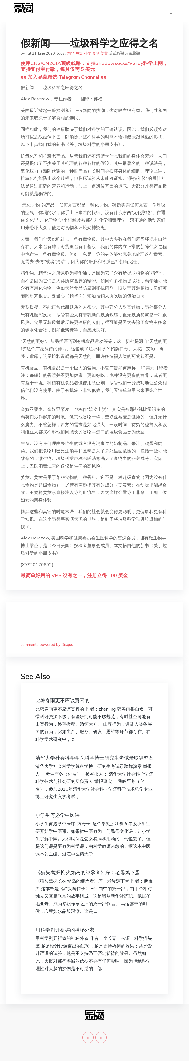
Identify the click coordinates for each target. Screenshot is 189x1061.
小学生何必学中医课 (57, 815)
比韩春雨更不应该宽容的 (62, 700)
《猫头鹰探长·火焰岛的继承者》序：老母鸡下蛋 (87, 872)
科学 (87, 53)
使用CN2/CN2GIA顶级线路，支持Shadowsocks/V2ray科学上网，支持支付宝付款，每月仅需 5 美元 (94, 66)
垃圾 (79, 53)
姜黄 (104, 53)
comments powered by (47, 644)
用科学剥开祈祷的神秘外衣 (64, 930)
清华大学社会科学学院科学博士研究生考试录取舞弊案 (94, 758)
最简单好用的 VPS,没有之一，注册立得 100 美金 (74, 575)
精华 (71, 53)
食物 (96, 53)
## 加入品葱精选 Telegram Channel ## (64, 77)
